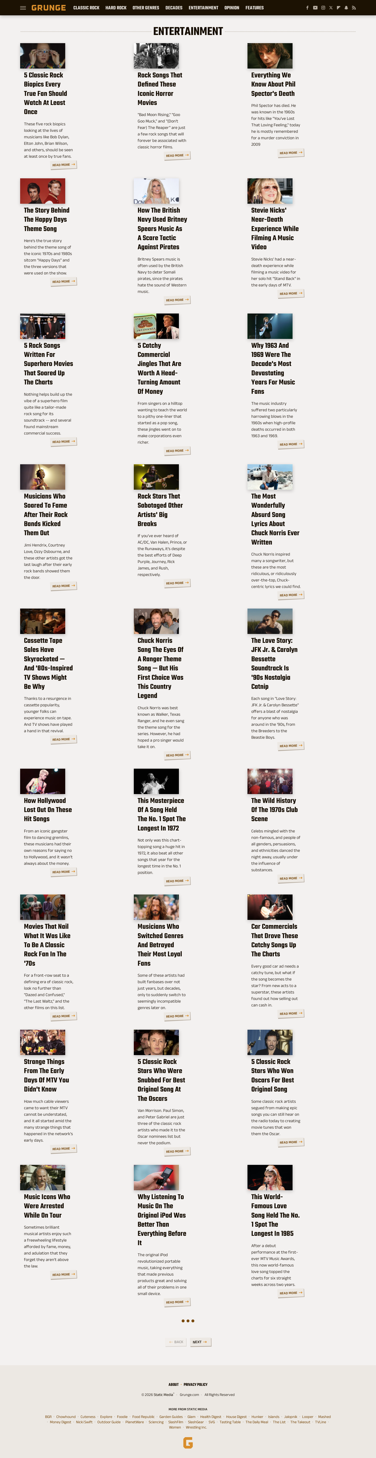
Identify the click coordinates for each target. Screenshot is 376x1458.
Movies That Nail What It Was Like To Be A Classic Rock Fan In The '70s (73, 971)
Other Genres (146, 8)
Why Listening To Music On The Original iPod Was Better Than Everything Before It (182, 1248)
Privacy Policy (195, 1383)
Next (197, 1341)
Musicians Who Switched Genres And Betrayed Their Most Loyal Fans (185, 971)
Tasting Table (230, 1421)
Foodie (122, 1416)
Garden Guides (171, 1416)
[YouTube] (315, 8)
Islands (273, 1416)
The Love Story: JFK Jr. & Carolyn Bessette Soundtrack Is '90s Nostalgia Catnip (299, 681)
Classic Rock (86, 8)
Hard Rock (116, 8)
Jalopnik (290, 1416)
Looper (307, 1416)
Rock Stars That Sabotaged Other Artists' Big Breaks (185, 538)
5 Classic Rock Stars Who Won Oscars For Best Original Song (296, 1105)
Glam (191, 1416)
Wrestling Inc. (196, 1426)
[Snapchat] (346, 8)
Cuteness (88, 1416)
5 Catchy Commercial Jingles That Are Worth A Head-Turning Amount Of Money (188, 397)
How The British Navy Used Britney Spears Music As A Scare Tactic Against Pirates (187, 258)
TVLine (320, 1421)
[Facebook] (307, 8)
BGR (48, 1416)
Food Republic (143, 1416)
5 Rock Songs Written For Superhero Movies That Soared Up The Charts (73, 397)
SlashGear (196, 1421)
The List (279, 1421)
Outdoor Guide (109, 1421)
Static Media (163, 1394)
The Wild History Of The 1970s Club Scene (301, 831)
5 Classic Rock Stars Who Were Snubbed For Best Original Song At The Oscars (187, 1110)
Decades (173, 8)
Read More (112, 165)
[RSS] (354, 8)
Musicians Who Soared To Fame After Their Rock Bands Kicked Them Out (70, 542)
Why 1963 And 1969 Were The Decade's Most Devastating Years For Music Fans (300, 397)
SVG (212, 1421)
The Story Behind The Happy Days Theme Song (72, 254)
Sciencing (156, 1421)
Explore (106, 1416)
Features (255, 8)
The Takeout (300, 1421)
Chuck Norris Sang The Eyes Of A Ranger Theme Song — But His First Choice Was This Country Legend (184, 685)
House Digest (236, 1416)
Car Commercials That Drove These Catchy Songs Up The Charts (301, 967)
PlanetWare (134, 1421)
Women (175, 1426)
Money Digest (60, 1421)
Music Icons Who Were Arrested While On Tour (71, 1244)
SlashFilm (175, 1421)
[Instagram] (323, 8)
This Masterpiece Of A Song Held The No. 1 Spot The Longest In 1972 (186, 831)
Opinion (231, 8)
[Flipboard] (339, 8)
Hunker (257, 1416)
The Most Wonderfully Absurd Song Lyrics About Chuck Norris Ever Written (297, 542)
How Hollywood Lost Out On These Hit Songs (73, 831)
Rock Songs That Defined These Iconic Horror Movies (183, 118)
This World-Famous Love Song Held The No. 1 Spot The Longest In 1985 (300, 1248)
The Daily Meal (257, 1421)
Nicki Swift (84, 1421)
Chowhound (66, 1416)
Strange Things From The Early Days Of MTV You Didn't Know (68, 1105)
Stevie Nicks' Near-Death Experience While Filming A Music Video (300, 258)
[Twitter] (331, 8)
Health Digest (210, 1416)
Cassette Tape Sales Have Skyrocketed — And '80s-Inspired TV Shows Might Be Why (72, 681)
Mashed (324, 1416)
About (174, 1383)
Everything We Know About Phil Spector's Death (297, 118)
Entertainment (203, 8)
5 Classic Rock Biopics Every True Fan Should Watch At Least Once (72, 118)
